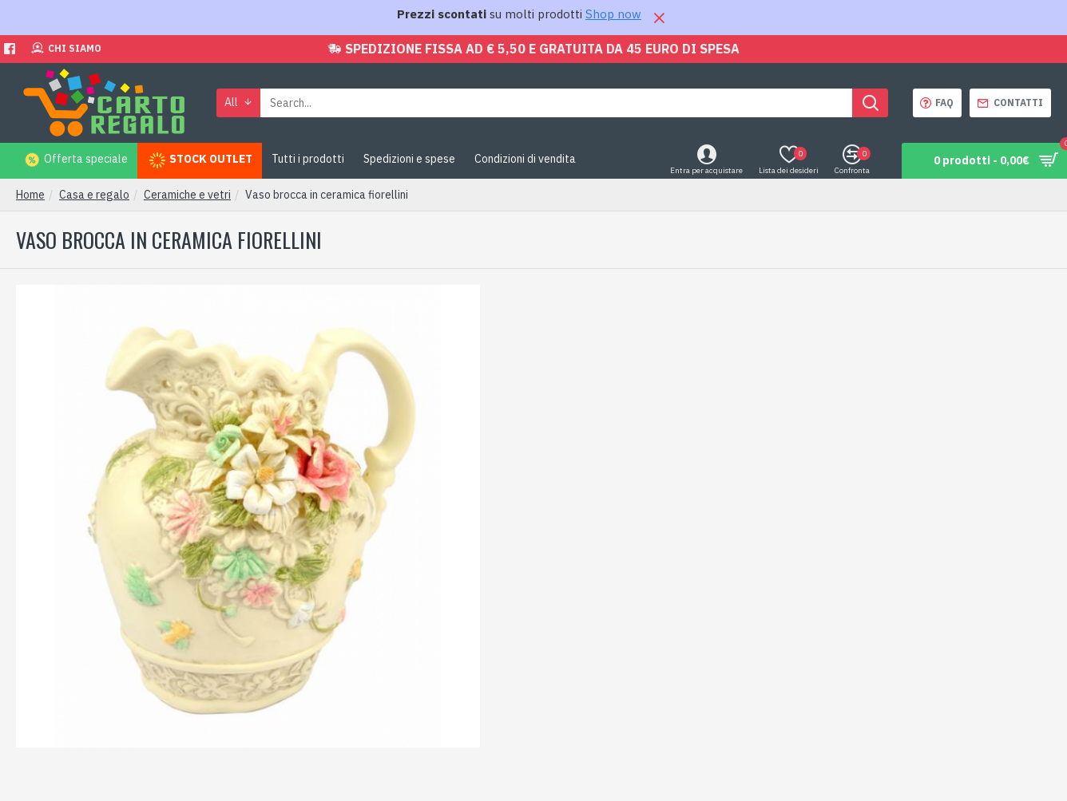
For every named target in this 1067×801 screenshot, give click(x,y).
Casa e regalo (94, 194)
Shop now (613, 14)
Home (30, 194)
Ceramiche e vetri (187, 194)
